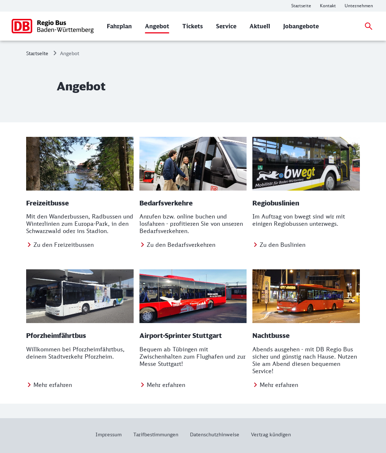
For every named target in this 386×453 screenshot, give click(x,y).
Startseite (37, 53)
